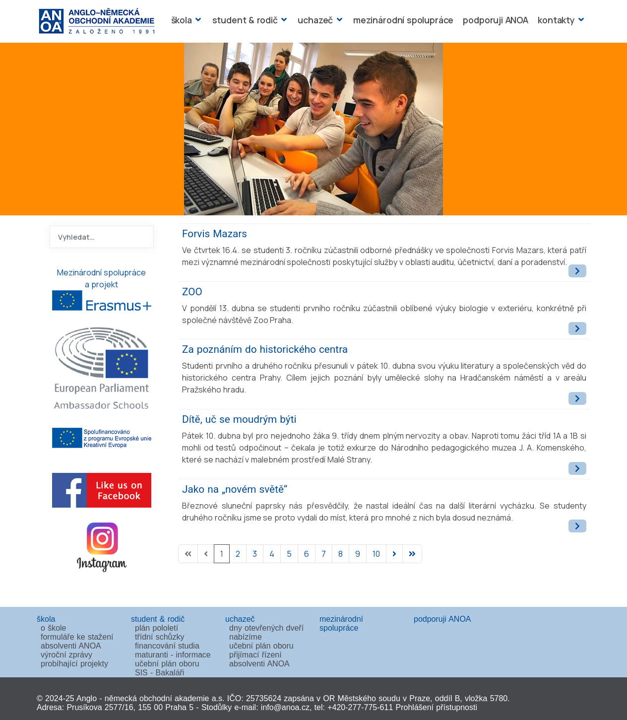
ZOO (192, 292)
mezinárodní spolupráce (403, 20)
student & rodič (245, 20)
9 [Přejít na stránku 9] (357, 553)
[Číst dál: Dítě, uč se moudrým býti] (577, 468)
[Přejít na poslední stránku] (412, 553)
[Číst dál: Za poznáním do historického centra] (577, 398)
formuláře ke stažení (77, 637)
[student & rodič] (283, 19)
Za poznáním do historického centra (265, 349)
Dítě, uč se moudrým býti (239, 419)
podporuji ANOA (495, 20)
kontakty (556, 20)
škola (181, 20)
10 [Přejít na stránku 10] (376, 553)
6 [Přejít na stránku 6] (306, 553)
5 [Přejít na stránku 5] (289, 553)
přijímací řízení (255, 655)
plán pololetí (156, 628)
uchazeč (315, 20)
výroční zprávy (66, 655)
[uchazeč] (338, 19)
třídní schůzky (160, 637)
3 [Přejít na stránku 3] (254, 553)
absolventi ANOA (71, 646)
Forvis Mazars (214, 234)
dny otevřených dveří (266, 628)
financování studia (167, 646)
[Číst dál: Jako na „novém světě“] (577, 526)
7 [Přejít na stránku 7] (323, 553)
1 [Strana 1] (221, 553)
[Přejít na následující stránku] (394, 553)
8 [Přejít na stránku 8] (340, 553)
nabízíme (245, 637)
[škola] (197, 19)
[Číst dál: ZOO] (577, 328)
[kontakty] (580, 19)
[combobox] (102, 237)
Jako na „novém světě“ (234, 489)
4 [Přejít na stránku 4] (271, 553)
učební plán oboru (167, 663)
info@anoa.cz (285, 707)
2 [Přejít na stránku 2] (238, 553)
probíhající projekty (74, 663)
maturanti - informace (173, 655)
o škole (53, 628)
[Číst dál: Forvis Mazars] (577, 270)
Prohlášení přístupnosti (436, 707)
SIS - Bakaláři (159, 672)
